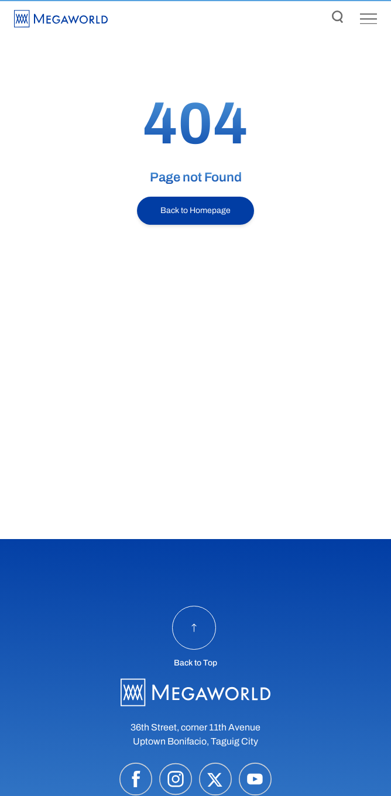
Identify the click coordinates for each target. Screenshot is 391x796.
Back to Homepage (195, 210)
